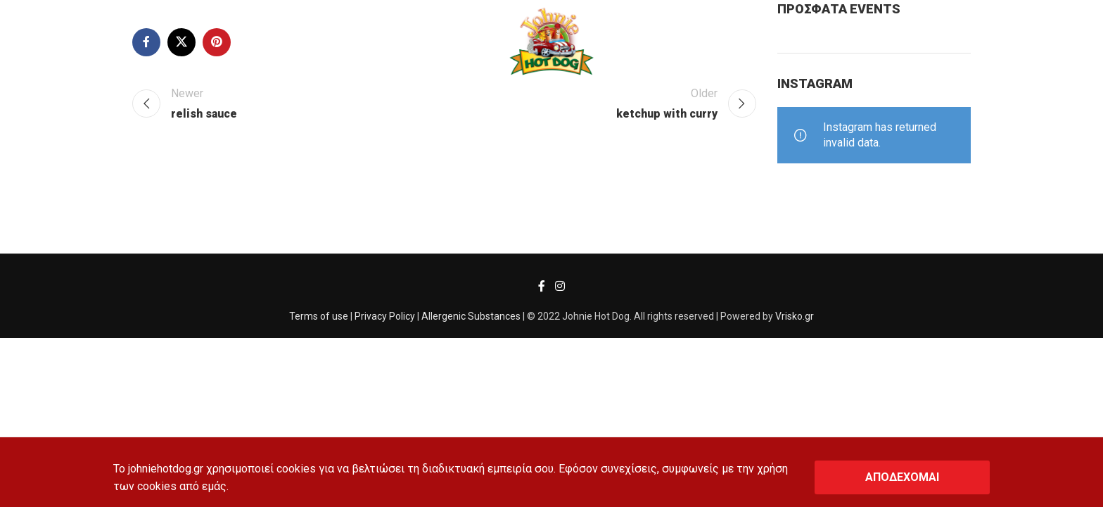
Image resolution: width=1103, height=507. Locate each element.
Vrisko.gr (794, 316)
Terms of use (318, 316)
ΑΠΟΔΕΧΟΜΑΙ (902, 477)
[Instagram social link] (559, 286)
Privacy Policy (385, 316)
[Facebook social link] (542, 286)
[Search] (45, 42)
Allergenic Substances (471, 316)
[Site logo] (551, 41)
